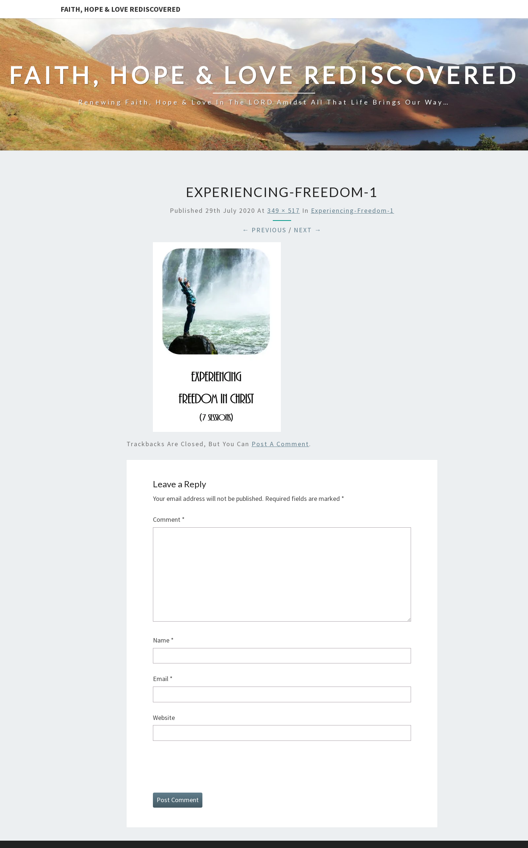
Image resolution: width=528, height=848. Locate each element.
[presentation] (208, 765)
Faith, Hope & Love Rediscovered (120, 9)
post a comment (280, 444)
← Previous (264, 230)
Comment (169, 519)
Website (164, 717)
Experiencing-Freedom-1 (352, 210)
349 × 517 (283, 210)
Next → (308, 230)
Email (163, 678)
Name (163, 640)
